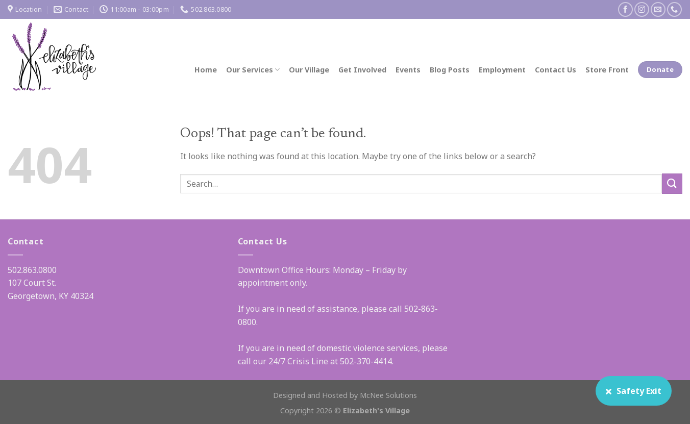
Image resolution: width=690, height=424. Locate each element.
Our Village (309, 69)
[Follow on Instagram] (641, 9)
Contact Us (555, 69)
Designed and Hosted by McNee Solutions (345, 395)
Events (408, 69)
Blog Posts (450, 69)
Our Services (253, 69)
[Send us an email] (658, 9)
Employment (502, 69)
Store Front (607, 69)
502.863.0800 (32, 270)
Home (205, 69)
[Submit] (672, 183)
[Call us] (674, 9)
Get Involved (362, 69)
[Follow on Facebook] (625, 9)
